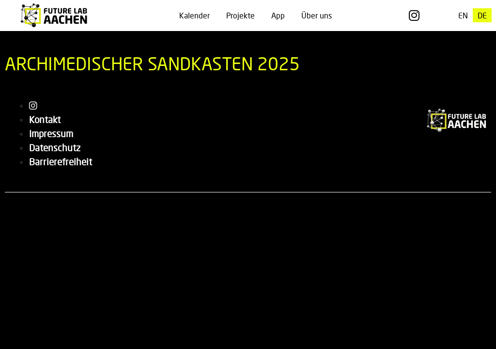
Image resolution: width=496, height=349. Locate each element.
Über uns (316, 15)
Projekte (240, 15)
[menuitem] (463, 15)
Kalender (194, 15)
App (278, 15)
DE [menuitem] (482, 15)
